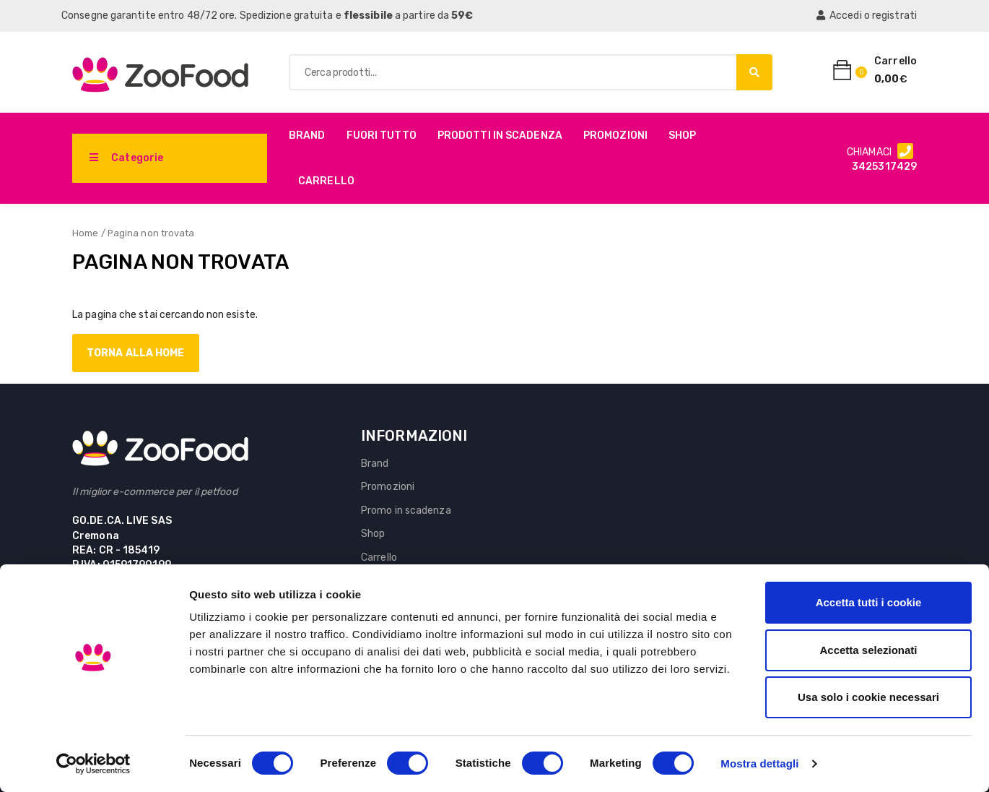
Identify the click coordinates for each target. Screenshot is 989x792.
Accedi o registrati (866, 15)
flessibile (368, 15)
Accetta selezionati (868, 650)
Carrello (326, 181)
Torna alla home (136, 353)
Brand (307, 135)
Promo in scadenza (406, 510)
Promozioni (615, 135)
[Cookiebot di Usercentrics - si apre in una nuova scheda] (93, 764)
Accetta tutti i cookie (869, 602)
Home (85, 233)
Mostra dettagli (759, 763)
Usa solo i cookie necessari (868, 697)
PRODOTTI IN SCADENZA (499, 135)
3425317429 (884, 166)
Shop (682, 135)
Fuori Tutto (382, 135)
